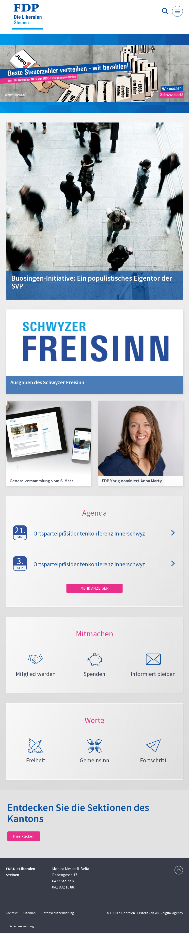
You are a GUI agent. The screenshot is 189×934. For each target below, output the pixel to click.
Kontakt (11, 913)
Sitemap (29, 913)
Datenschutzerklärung (58, 913)
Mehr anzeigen (94, 588)
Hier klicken (23, 836)
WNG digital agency (169, 913)
